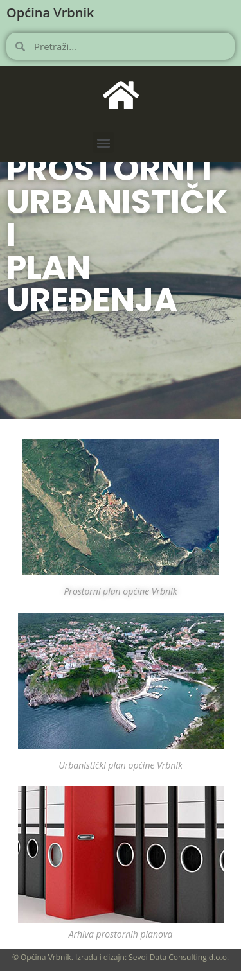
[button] (103, 142)
